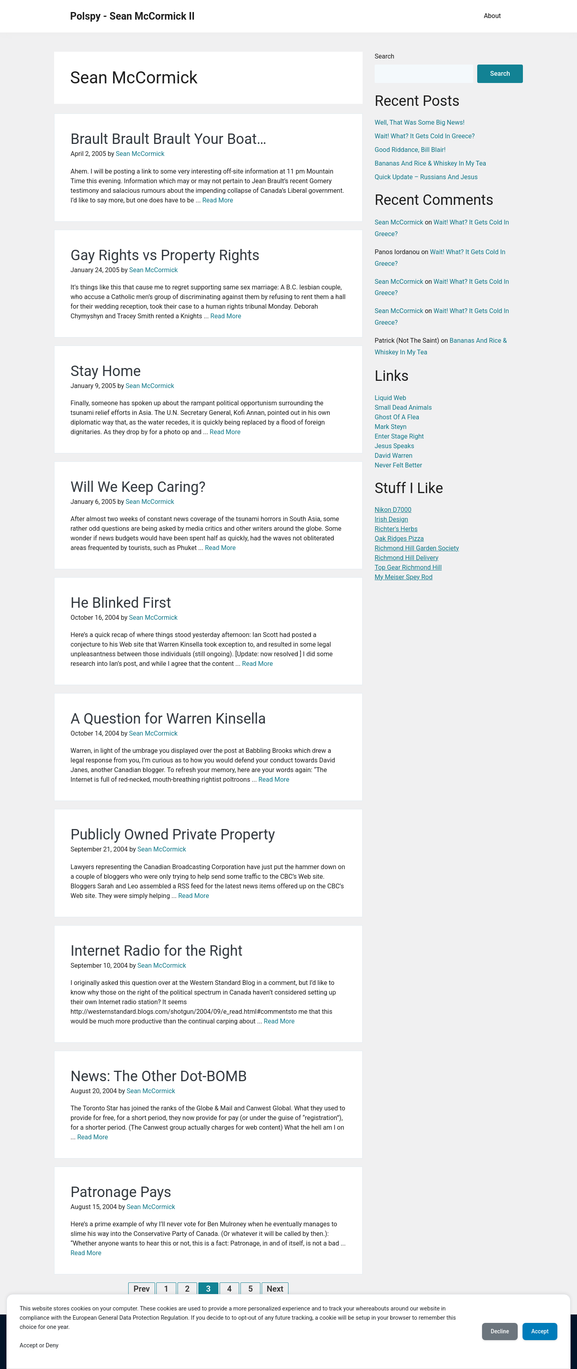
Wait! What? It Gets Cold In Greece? (425, 136)
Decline (497, 1332)
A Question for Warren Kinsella (168, 718)
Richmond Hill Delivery (406, 558)
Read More (217, 200)
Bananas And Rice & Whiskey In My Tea (430, 163)
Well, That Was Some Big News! (419, 122)
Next (275, 1289)
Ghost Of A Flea (397, 417)
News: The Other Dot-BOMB (159, 1076)
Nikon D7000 (393, 510)
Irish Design (391, 519)
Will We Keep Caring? (138, 487)
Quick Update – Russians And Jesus (426, 177)
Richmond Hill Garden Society (417, 548)
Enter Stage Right (399, 436)
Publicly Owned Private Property (173, 834)
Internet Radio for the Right (156, 950)
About (492, 16)
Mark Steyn (391, 427)
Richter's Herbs (396, 529)
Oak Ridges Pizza (399, 538)
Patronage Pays (121, 1192)
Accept (539, 1332)
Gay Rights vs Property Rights (165, 255)
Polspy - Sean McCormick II (132, 16)
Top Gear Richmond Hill (408, 567)
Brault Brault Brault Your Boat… (168, 139)
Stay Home (106, 371)
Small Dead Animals (403, 407)
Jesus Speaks (394, 446)
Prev (141, 1289)
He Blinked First (121, 603)
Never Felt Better (398, 465)
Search (384, 56)
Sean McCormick (140, 154)
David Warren (393, 455)
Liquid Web (390, 398)
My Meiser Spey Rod (403, 577)
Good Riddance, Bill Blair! (410, 150)
